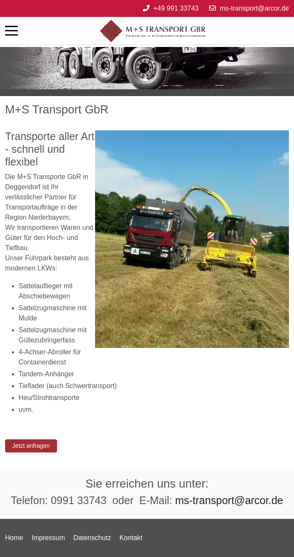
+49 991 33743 (176, 8)
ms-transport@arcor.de (254, 8)
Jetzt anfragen (31, 445)
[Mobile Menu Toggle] (11, 30)
